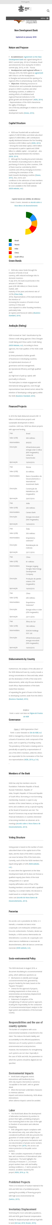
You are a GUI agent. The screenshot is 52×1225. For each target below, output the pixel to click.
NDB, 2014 (38, 99)
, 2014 (24, 827)
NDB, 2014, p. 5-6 (31, 759)
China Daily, (18, 294)
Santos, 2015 (14, 1199)
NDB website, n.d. (23, 948)
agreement (39, 73)
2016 (24, 1146)
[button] (43, 18)
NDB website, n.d (15, 188)
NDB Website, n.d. (16, 345)
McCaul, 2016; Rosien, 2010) (25, 1223)
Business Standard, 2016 (25, 396)
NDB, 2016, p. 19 (21, 1172)
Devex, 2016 (29, 113)
